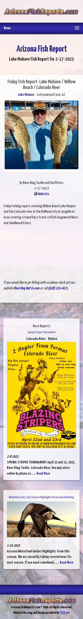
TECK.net (64, 612)
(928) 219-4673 (58, 288)
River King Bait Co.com (26, 288)
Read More (43, 474)
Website (43, 194)
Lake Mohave (26, 95)
